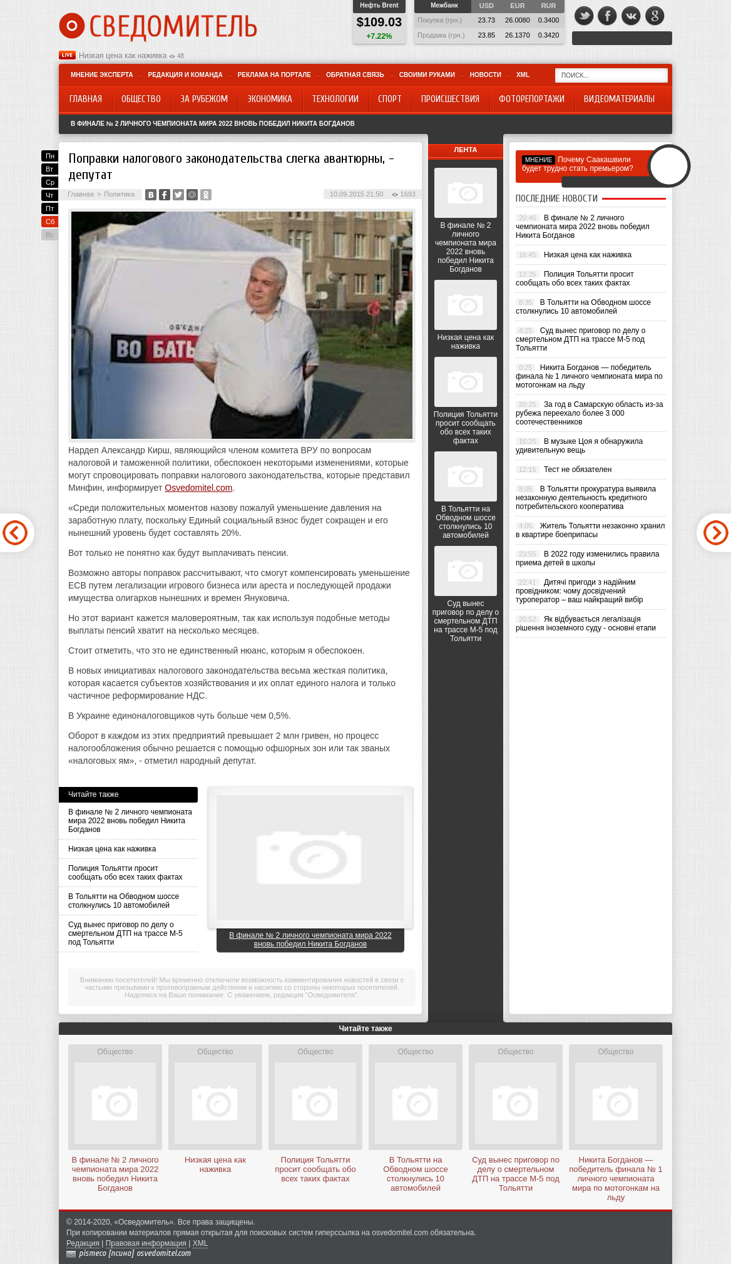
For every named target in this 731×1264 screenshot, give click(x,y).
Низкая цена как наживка (122, 55)
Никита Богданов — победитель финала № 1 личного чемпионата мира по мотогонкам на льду (589, 376)
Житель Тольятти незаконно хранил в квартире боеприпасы (590, 530)
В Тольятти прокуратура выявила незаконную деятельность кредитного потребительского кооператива (586, 498)
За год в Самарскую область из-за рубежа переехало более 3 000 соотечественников (589, 413)
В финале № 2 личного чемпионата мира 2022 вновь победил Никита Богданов (213, 123)
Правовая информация (146, 1243)
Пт (50, 208)
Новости (485, 74)
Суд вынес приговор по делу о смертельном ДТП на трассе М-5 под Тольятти (125, 933)
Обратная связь (355, 74)
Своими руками (427, 74)
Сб (50, 221)
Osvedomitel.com (198, 488)
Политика (119, 194)
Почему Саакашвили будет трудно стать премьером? (577, 164)
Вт (49, 169)
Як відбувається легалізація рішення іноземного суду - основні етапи (586, 623)
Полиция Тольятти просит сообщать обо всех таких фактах (125, 872)
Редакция (83, 1243)
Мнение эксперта (102, 74)
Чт (49, 195)
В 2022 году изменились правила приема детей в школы (587, 558)
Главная (81, 194)
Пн (50, 156)
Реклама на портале (274, 74)
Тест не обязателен (577, 469)
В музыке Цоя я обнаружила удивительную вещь (579, 446)
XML (522, 74)
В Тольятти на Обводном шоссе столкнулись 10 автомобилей (123, 901)
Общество (115, 1051)
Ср (50, 182)
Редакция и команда (185, 74)
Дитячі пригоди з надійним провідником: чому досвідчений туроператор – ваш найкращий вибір (579, 591)
